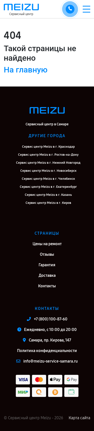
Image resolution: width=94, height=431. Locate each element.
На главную (25, 69)
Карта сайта (79, 417)
